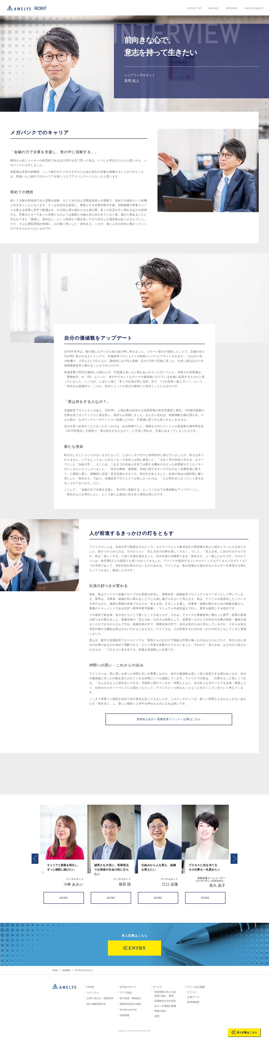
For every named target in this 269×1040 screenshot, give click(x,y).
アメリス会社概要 (195, 991)
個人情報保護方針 (96, 1008)
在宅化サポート (128, 991)
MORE (63, 903)
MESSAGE (215, 7)
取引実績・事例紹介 (130, 1002)
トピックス (93, 997)
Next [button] (234, 863)
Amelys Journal (128, 1014)
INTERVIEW (232, 7)
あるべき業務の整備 (165, 1010)
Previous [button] (35, 863)
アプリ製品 (126, 997)
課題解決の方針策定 (165, 1005)
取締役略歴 (193, 1006)
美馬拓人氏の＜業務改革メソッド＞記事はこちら (169, 722)
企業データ (193, 1001)
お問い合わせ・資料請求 (100, 1002)
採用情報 (124, 1020)
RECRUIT (40, 8)
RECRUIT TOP (197, 7)
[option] (63, 859)
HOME (90, 991)
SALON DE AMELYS (254, 7)
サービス (157, 991)
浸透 (156, 1020)
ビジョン (192, 996)
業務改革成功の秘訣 (130, 1008)
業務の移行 (160, 1015)
